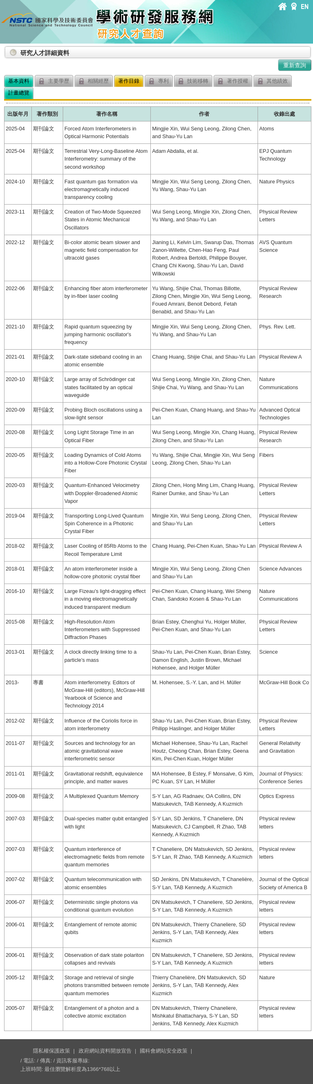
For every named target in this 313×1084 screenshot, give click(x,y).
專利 (159, 81)
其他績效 (273, 81)
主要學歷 (54, 81)
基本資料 (18, 81)
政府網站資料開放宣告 (105, 1051)
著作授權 (233, 81)
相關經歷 (94, 81)
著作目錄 (128, 81)
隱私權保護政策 (51, 1051)
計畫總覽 (18, 93)
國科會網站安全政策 (163, 1051)
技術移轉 (193, 81)
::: (5, 49)
